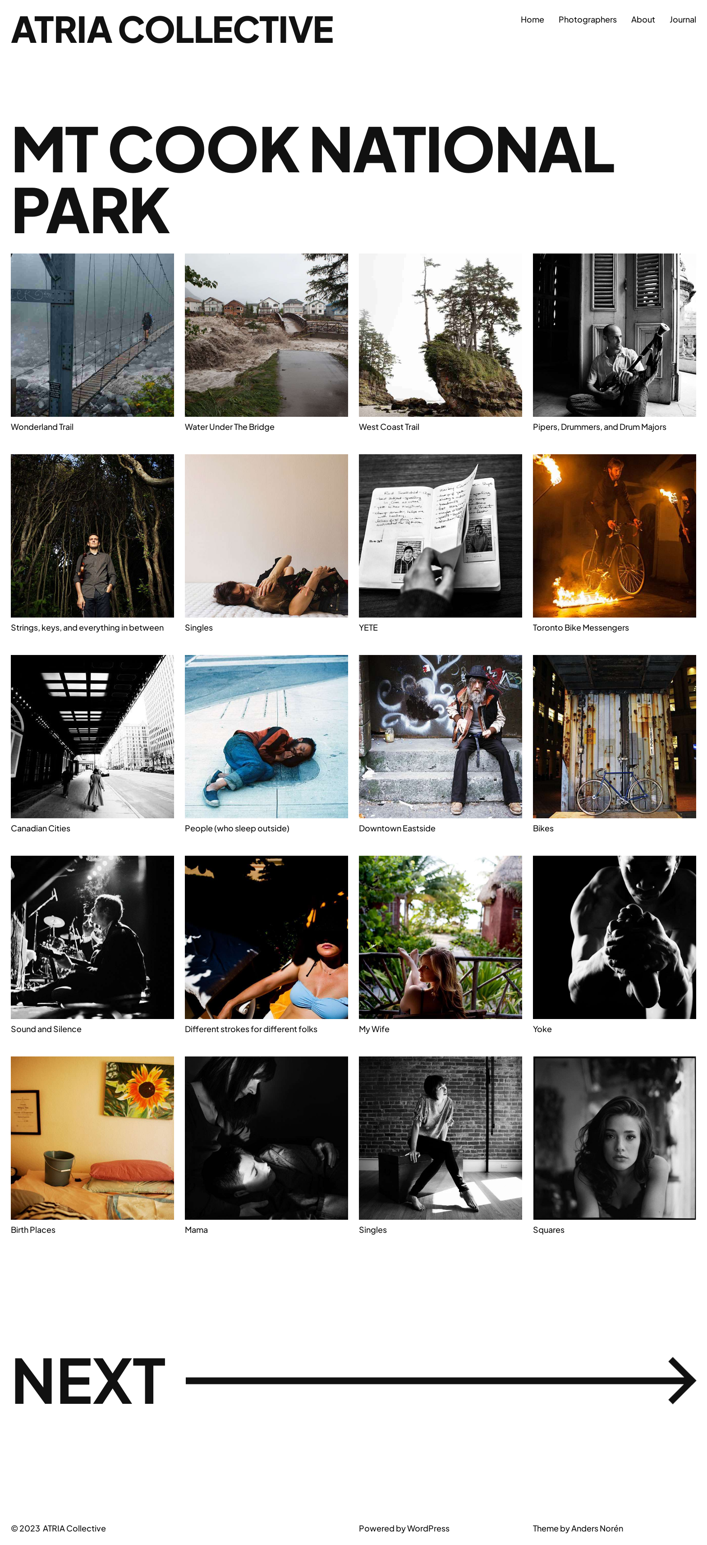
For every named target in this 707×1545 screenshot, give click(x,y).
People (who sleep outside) (237, 828)
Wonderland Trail (42, 426)
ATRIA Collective (172, 28)
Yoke (542, 1029)
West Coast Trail (389, 426)
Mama (196, 1229)
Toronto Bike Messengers (581, 627)
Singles (199, 627)
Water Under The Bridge (230, 426)
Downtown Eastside (397, 828)
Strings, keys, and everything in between (87, 627)
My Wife (374, 1029)
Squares (549, 1229)
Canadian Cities (40, 828)
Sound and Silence (46, 1029)
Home (532, 19)
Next (353, 1380)
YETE (368, 627)
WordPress (428, 1528)
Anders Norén (597, 1528)
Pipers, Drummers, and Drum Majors (599, 426)
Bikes (543, 828)
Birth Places (33, 1229)
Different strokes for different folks (251, 1029)
